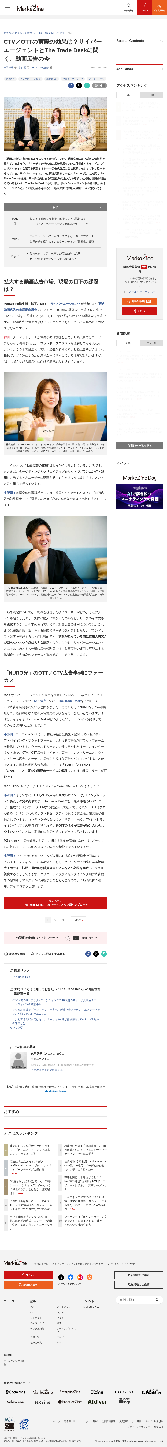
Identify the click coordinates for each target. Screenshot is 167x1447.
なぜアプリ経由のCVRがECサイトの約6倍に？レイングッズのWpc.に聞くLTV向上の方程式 (139, 432)
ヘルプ (56, 1419)
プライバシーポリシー (139, 1424)
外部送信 (158, 1424)
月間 (151, 95)
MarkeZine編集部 (41, 67)
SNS (59, 1342)
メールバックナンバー (139, 291)
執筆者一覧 (36, 1342)
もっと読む (16, 1027)
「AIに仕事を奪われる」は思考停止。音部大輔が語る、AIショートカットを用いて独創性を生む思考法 (31, 1205)
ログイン (139, 311)
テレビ (60, 1337)
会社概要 (136, 1419)
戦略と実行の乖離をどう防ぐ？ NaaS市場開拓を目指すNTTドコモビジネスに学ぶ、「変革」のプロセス (142, 205)
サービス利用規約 (154, 1419)
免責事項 (123, 1419)
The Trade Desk (69, 701)
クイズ (60, 1318)
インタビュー (64, 1307)
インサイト (36, 1318)
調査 (59, 1323)
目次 (78, 207)
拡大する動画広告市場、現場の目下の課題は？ (58, 218)
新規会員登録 (139, 301)
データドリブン (96, 79)
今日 (128, 95)
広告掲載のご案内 (138, 1275)
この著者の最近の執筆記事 (47, 1070)
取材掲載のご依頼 (138, 1284)
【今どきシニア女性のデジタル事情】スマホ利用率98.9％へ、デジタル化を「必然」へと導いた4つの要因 (141, 219)
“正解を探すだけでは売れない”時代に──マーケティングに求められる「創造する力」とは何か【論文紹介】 (142, 135)
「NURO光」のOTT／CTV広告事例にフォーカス (59, 224)
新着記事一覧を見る (140, 445)
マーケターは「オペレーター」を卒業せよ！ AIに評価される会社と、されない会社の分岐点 (85, 1220)
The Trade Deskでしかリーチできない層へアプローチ (62, 236)
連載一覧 (34, 1337)
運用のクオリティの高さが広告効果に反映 (55, 253)
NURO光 (40, 701)
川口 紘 (22, 67)
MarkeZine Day (91, 1307)
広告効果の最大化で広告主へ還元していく (55, 258)
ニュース (151, 343)
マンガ (60, 1312)
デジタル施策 (37, 1328)
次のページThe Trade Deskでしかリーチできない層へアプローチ (55, 902)
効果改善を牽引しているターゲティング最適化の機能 (62, 241)
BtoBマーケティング (40, 1323)
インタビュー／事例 (30, 79)
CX (32, 1312)
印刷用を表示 (14, 953)
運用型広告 (51, 79)
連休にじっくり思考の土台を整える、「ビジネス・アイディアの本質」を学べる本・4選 (30, 1149)
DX (32, 1307)
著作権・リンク (72, 1419)
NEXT (79, 920)
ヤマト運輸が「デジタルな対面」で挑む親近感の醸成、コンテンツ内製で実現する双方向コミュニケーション (141, 163)
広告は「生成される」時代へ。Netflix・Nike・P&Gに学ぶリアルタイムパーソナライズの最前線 (31, 1165)
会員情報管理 (108, 1419)
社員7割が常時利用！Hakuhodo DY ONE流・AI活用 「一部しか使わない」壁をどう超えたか (85, 1165)
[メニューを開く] (7, 7)
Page (15, 238)
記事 (128, 343)
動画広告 (10, 79)
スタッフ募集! (91, 1419)
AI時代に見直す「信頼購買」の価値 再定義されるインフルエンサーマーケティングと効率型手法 (86, 1149)
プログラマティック (73, 79)
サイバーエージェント (65, 303)
